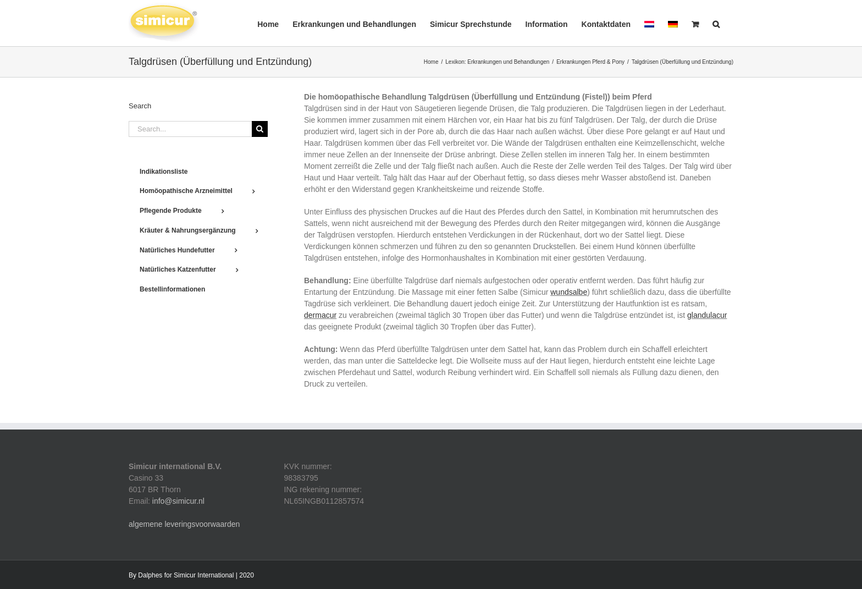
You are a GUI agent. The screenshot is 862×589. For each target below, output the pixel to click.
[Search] (260, 129)
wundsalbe (568, 292)
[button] (716, 23)
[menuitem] (649, 23)
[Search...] (190, 129)
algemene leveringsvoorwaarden (184, 524)
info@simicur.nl (178, 501)
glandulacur (707, 315)
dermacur (320, 315)
